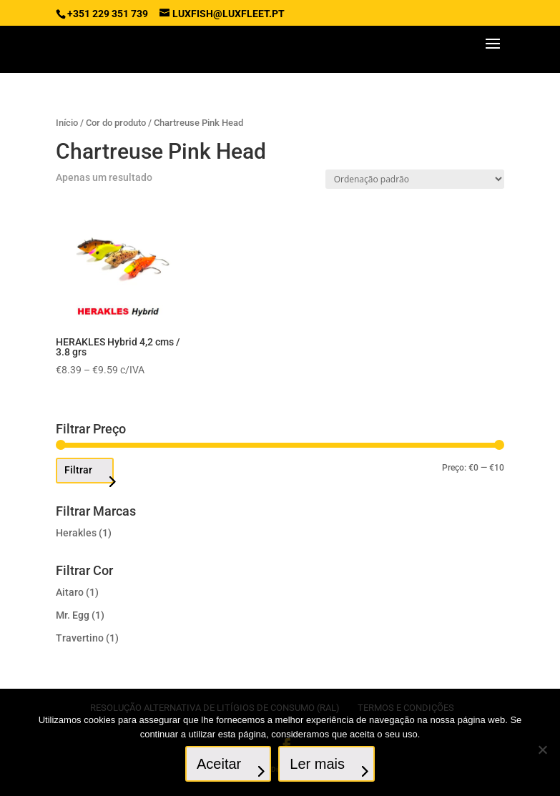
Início (67, 122)
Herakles (76, 533)
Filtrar (78, 470)
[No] (542, 749)
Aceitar (219, 764)
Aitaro (70, 592)
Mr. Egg (72, 615)
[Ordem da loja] (414, 179)
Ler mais (317, 764)
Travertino (80, 638)
